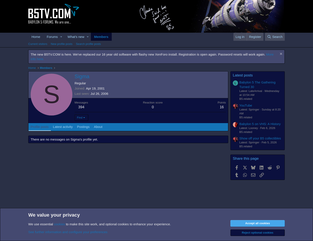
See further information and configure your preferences (67, 232)
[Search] (275, 37)
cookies (59, 224)
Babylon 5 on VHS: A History (260, 124)
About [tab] (98, 127)
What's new (76, 37)
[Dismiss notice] (280, 54)
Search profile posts (88, 44)
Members (101, 37)
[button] (61, 37)
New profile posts (61, 44)
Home (36, 37)
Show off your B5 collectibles (260, 138)
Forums (52, 37)
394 (81, 107)
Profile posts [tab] (40, 127)
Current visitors (37, 44)
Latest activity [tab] (63, 127)
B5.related (245, 98)
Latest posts (243, 75)
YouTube (245, 105)
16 (222, 107)
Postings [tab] (83, 127)
